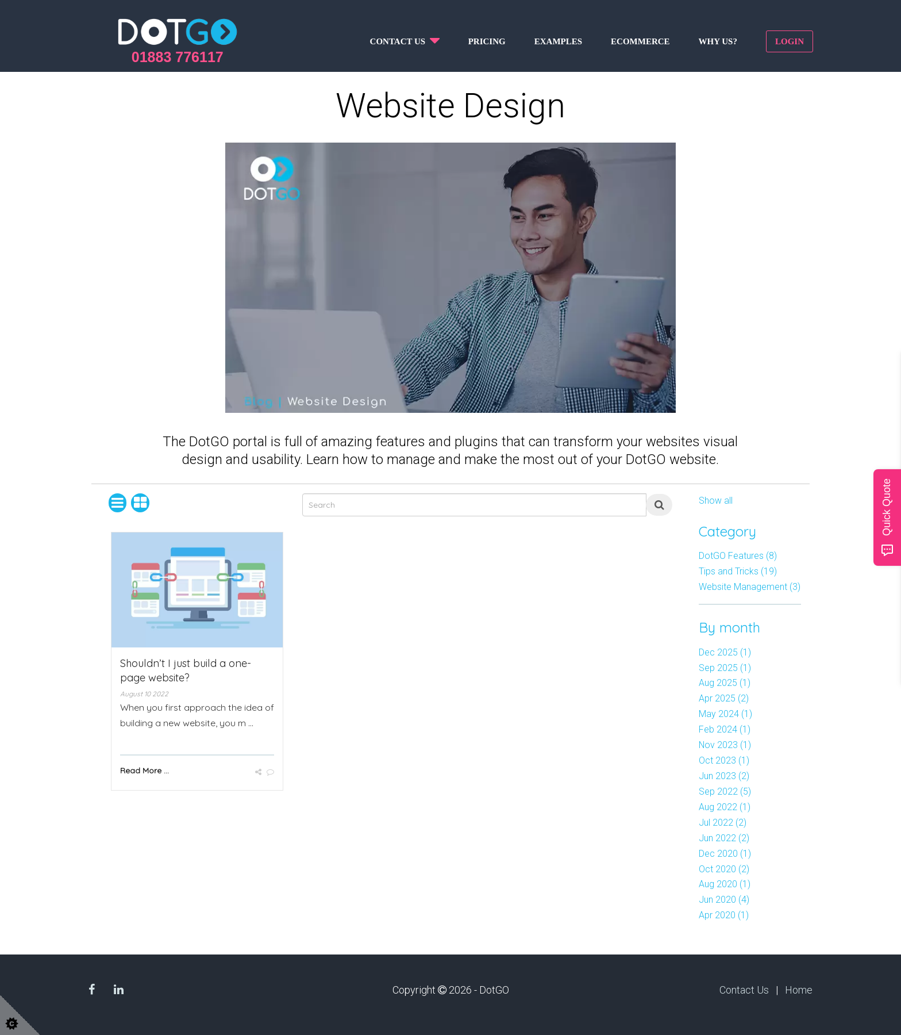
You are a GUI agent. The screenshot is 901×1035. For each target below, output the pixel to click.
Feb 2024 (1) (724, 729)
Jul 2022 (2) (722, 822)
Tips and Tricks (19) (738, 571)
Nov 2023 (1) (725, 744)
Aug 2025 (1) (724, 682)
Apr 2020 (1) (724, 915)
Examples (558, 41)
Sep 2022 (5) (725, 791)
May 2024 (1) (725, 713)
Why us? (718, 41)
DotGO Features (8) (738, 555)
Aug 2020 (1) (724, 884)
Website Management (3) (749, 586)
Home (799, 990)
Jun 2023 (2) (724, 775)
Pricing (487, 41)
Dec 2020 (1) (725, 853)
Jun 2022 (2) (724, 838)
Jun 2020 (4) (724, 899)
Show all (716, 500)
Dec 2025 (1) (725, 652)
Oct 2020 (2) (724, 869)
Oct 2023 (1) (724, 760)
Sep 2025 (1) (725, 667)
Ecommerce (640, 41)
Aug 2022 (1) (724, 807)
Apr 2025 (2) (724, 698)
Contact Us (744, 990)
